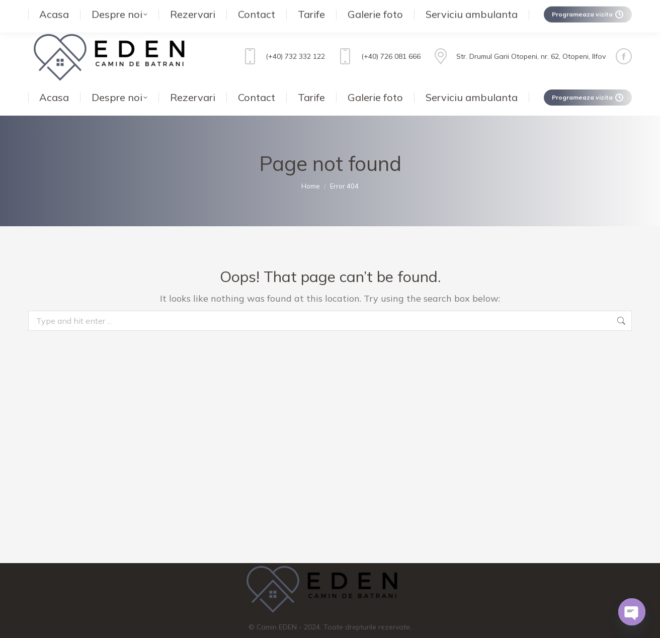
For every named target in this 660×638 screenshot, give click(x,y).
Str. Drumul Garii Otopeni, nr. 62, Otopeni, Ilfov (518, 36)
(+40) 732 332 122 (282, 36)
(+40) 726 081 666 (377, 36)
